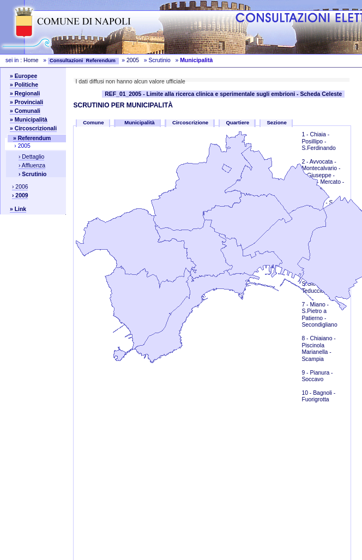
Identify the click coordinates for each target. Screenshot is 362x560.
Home (31, 60)
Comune (93, 122)
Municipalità (140, 122)
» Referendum (32, 138)
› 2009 (20, 195)
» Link (18, 209)
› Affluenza (32, 165)
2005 (132, 60)
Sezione (276, 122)
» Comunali (25, 111)
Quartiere (237, 122)
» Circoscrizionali (33, 128)
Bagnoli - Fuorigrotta (318, 396)
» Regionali (25, 94)
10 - (307, 393)
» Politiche (24, 85)
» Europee (23, 76)
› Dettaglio (31, 157)
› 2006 (20, 187)
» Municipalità (28, 120)
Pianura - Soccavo (317, 376)
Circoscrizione (190, 122)
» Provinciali (26, 102)
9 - (305, 373)
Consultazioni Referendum (83, 60)
